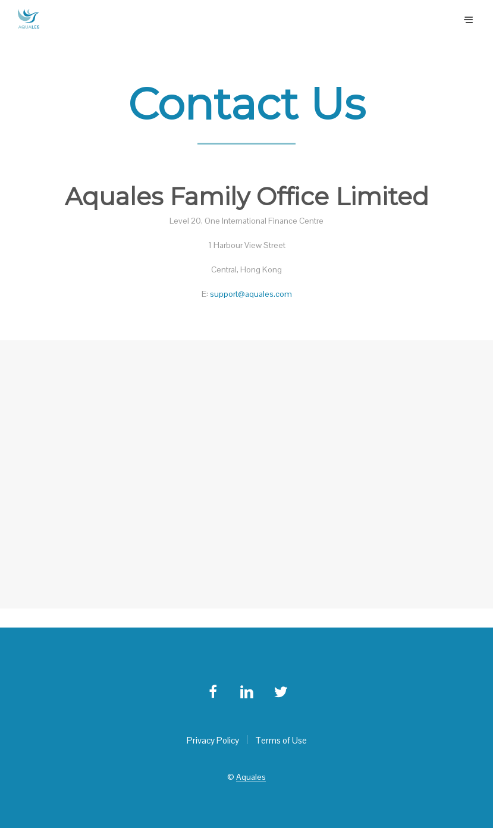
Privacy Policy (213, 740)
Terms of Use (281, 740)
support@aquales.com (251, 293)
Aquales (251, 777)
